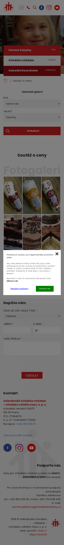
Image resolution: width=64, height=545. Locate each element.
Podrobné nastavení (19, 289)
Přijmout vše (44, 289)
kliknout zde (12, 281)
